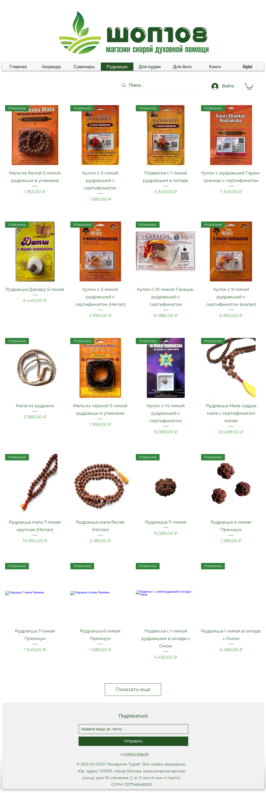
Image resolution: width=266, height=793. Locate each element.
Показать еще (133, 689)
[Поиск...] (159, 85)
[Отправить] (133, 741)
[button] (248, 86)
